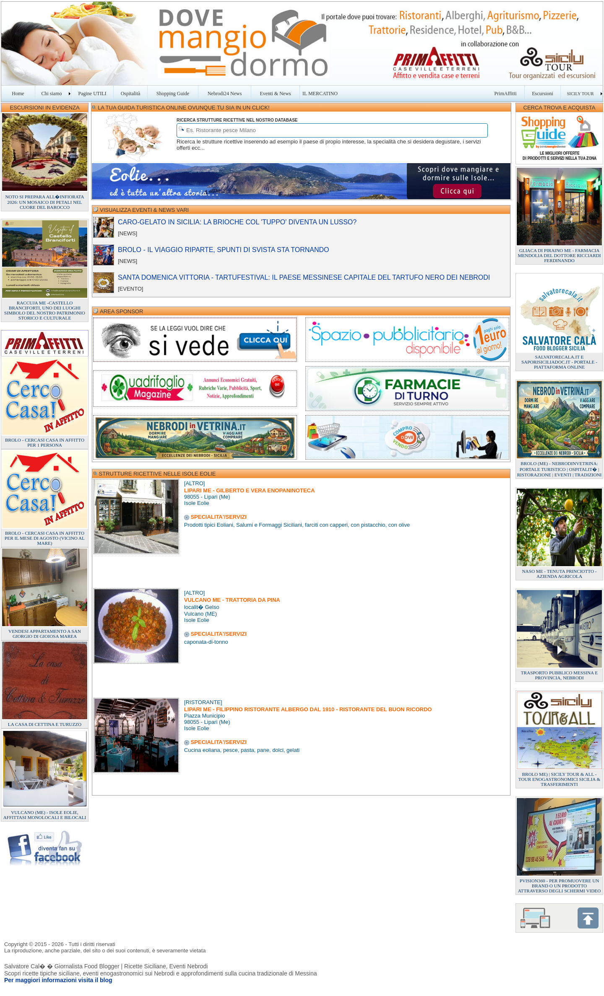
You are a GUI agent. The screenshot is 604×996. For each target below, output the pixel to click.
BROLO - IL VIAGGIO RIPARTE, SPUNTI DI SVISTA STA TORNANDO (223, 249)
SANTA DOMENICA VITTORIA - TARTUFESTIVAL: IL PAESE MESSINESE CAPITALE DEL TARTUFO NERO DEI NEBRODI (304, 277)
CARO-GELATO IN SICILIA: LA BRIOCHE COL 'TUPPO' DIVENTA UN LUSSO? (237, 222)
